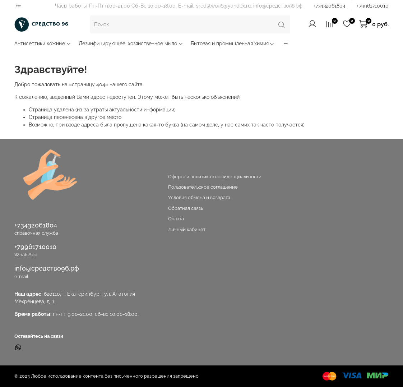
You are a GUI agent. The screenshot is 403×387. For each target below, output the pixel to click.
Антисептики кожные (42, 43)
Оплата (176, 218)
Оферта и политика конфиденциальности (214, 176)
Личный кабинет (186, 229)
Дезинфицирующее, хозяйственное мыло (131, 43)
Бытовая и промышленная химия (233, 43)
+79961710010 (373, 6)
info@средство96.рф (46, 268)
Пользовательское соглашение (203, 187)
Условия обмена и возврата (199, 197)
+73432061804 (329, 6)
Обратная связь (185, 208)
